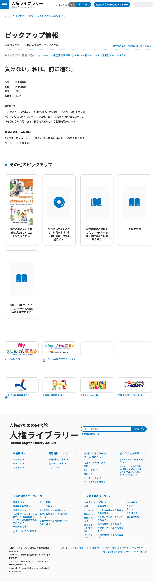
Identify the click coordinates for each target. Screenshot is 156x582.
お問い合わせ (92, 547)
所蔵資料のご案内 (57, 459)
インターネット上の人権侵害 (110, 529)
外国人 (101, 502)
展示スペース (90, 473)
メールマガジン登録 (93, 481)
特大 (87, 4)
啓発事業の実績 (20, 506)
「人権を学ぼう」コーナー (98, 496)
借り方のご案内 (56, 463)
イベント (17, 463)
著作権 (115, 547)
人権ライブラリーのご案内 (94, 464)
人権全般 (88, 502)
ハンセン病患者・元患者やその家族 (110, 512)
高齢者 (87, 514)
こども (87, 510)
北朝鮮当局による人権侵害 (110, 534)
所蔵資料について (58, 453)
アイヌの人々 (88, 536)
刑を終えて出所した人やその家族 (110, 518)
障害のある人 (89, 519)
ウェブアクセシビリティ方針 (117, 551)
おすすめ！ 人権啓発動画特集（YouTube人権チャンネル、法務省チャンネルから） (83, 55)
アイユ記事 (45, 502)
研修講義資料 (19, 526)
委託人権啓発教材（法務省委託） (53, 515)
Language (143, 4)
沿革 (62, 547)
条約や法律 (18, 510)
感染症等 (102, 506)
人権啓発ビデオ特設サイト (52, 510)
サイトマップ (140, 551)
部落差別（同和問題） (88, 527)
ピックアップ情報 (24, 15)
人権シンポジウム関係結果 (25, 532)
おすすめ (17, 467)
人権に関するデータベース (27, 496)
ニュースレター (47, 506)
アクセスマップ (91, 477)
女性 (86, 506)
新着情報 (18, 453)
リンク (106, 547)
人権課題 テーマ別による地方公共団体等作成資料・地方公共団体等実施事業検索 (25, 518)
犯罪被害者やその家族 (108, 523)
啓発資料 (17, 502)
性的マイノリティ (133, 507)
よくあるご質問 (75, 547)
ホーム (8, 15)
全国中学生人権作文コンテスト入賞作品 (54, 522)
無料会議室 (89, 469)
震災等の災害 (133, 516)
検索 (136, 428)
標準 (72, 4)
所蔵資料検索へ (90, 434)
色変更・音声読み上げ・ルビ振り (112, 4)
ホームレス (132, 502)
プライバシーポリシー (132, 547)
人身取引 (131, 513)
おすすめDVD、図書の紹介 (50, 15)
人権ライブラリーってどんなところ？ (95, 455)
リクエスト (54, 467)
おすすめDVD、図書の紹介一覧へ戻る (131, 45)
